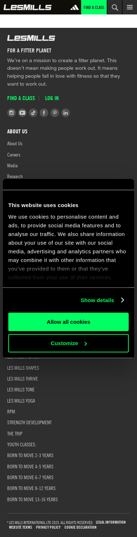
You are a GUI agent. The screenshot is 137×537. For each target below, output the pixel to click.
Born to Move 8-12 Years (31, 488)
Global (28, 7)
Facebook (44, 112)
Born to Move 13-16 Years (32, 499)
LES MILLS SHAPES (23, 367)
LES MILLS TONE (21, 389)
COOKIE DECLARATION (81, 527)
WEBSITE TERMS (20, 527)
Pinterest (54, 112)
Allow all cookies (68, 322)
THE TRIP (14, 433)
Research (15, 176)
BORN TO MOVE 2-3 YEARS (30, 455)
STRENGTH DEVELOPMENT (29, 422)
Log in (52, 98)
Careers (13, 154)
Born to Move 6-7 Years (30, 477)
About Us (14, 143)
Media (12, 165)
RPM (11, 411)
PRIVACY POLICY (48, 527)
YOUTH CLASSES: (21, 444)
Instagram (11, 112)
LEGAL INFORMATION (111, 522)
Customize (69, 343)
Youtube (22, 112)
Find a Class (94, 7)
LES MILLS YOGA (21, 400)
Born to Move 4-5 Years (30, 466)
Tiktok (33, 112)
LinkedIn (65, 112)
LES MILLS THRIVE (22, 378)
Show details (97, 300)
